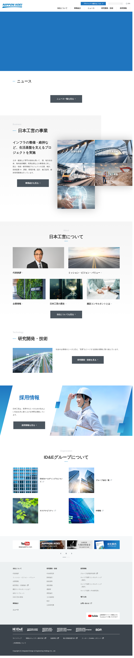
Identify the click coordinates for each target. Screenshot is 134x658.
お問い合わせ (86, 603)
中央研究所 (50, 573)
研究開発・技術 (107, 8)
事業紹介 (77, 8)
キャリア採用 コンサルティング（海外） (91, 585)
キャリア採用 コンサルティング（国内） (91, 579)
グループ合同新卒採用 (89, 573)
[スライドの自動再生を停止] (15, 66)
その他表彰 (50, 597)
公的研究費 (50, 605)
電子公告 (83, 597)
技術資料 (50, 581)
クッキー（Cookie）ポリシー (93, 638)
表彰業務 (50, 585)
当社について (62, 8)
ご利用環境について (19, 643)
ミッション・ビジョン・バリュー (24, 577)
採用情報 (123, 8)
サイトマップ (17, 638)
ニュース (16, 610)
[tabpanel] (66, 44)
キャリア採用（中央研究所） (90, 590)
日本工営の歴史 (18, 597)
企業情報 (16, 581)
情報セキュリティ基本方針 (36, 638)
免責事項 (54, 638)
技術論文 (50, 577)
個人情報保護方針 (70, 638)
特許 (48, 601)
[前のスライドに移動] (9, 66)
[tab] (27, 66)
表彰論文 (50, 593)
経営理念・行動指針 (21, 585)
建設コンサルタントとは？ (22, 589)
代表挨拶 (16, 573)
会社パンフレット (19, 593)
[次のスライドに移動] (20, 66)
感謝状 (49, 589)
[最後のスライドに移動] (61, 553)
